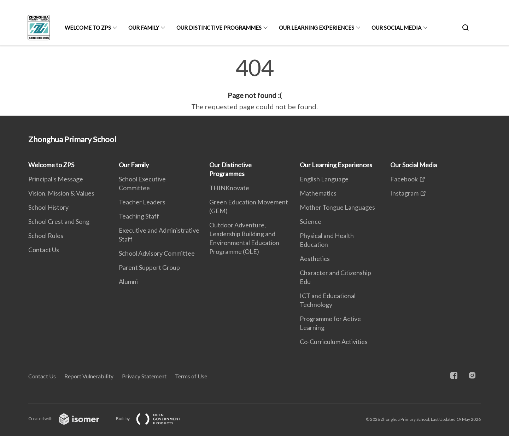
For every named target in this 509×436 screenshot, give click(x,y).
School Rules (45, 235)
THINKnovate (229, 188)
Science (310, 221)
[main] (254, 84)
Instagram (404, 193)
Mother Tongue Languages (337, 207)
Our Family (143, 27)
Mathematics (318, 193)
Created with (69, 418)
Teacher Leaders (142, 202)
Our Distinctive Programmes (219, 27)
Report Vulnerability (88, 376)
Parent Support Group (149, 267)
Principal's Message (55, 179)
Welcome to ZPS (88, 27)
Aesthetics (315, 258)
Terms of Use (191, 376)
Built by (154, 418)
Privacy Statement (144, 376)
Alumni (128, 281)
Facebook (404, 179)
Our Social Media (396, 27)
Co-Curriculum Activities (334, 341)
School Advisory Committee (157, 253)
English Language (324, 179)
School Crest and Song (58, 221)
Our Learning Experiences (316, 27)
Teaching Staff (139, 216)
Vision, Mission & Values (61, 193)
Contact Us (43, 250)
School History (48, 207)
